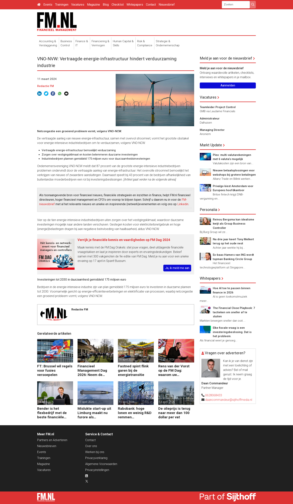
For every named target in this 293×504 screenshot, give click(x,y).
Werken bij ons (94, 452)
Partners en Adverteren (52, 440)
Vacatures (77, 4)
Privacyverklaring (96, 458)
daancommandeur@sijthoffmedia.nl (228, 400)
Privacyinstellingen (97, 470)
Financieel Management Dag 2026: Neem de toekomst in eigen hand (92, 370)
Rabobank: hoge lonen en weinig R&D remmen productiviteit (135, 412)
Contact (151, 4)
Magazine (93, 4)
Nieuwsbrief (167, 4)
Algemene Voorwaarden (101, 464)
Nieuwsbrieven (46, 446)
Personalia (208, 209)
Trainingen (61, 4)
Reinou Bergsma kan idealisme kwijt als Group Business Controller (233, 224)
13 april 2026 (86, 402)
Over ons (91, 446)
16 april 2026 (46, 359)
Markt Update (211, 145)
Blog (106, 4)
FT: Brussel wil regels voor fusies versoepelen (54, 370)
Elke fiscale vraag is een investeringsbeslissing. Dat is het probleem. (232, 332)
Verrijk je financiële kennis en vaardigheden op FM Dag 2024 (124, 240)
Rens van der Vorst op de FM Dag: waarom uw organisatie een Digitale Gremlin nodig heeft (173, 370)
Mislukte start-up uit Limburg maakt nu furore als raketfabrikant (94, 412)
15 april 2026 (167, 359)
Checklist (118, 4)
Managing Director (212, 130)
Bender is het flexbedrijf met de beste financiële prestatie (52, 412)
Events (47, 4)
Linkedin (182, 204)
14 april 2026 (46, 402)
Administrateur (210, 118)
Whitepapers (135, 4)
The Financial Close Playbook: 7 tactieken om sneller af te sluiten (234, 312)
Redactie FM (45, 86)
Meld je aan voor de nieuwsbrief (226, 58)
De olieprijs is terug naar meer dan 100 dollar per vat (174, 412)
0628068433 (213, 395)
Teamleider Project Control (218, 107)
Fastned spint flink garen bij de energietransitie (133, 370)
